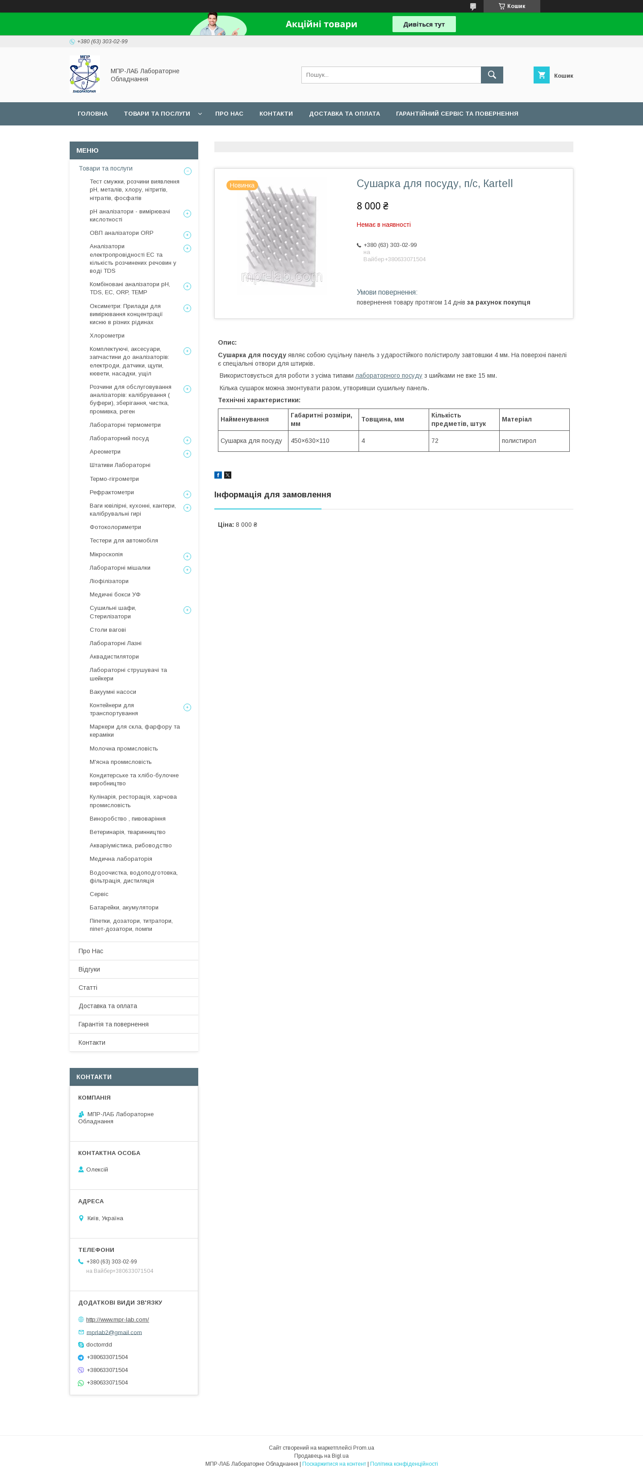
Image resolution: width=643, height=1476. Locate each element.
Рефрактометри (112, 492)
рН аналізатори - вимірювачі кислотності (130, 215)
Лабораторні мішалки (120, 567)
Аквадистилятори (114, 656)
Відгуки (89, 969)
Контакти (276, 113)
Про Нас (91, 951)
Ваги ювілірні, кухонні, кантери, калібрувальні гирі (133, 509)
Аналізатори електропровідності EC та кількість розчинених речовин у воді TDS (133, 258)
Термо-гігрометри (114, 478)
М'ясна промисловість (121, 762)
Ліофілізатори (109, 581)
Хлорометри (107, 335)
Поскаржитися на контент (334, 1464)
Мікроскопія (106, 554)
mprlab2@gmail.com (114, 1332)
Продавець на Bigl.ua (321, 1456)
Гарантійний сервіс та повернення (457, 113)
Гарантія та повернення (114, 1024)
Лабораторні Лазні (116, 643)
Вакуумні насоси (113, 691)
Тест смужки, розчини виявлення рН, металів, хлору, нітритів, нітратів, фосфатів (135, 189)
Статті (88, 987)
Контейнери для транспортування (114, 709)
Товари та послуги (157, 113)
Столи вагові (108, 629)
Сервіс (89, 136)
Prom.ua (363, 1448)
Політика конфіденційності (404, 1464)
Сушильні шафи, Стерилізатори (113, 612)
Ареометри (105, 451)
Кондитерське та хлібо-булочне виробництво (134, 779)
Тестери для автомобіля (124, 540)
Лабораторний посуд (119, 438)
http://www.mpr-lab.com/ (117, 1319)
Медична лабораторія (121, 858)
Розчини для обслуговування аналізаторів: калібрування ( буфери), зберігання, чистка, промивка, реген (130, 399)
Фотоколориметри (115, 527)
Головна (93, 113)
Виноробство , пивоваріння (128, 818)
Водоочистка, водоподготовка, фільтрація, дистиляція (134, 876)
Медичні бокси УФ (115, 594)
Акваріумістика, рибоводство (131, 845)
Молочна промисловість (124, 748)
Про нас (229, 113)
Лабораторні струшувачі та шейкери (128, 674)
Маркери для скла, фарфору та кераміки (135, 730)
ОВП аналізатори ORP (122, 232)
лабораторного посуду (388, 375)
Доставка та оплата (344, 113)
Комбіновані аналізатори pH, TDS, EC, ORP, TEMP (130, 288)
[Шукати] (492, 75)
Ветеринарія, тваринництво (128, 832)
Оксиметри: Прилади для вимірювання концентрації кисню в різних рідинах (126, 314)
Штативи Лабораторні (120, 465)
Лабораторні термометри (125, 424)
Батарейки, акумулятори (124, 907)
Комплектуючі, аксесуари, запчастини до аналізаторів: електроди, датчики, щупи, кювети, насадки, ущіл (129, 361)
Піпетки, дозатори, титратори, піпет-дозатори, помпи (131, 924)
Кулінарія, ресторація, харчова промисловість (133, 800)
